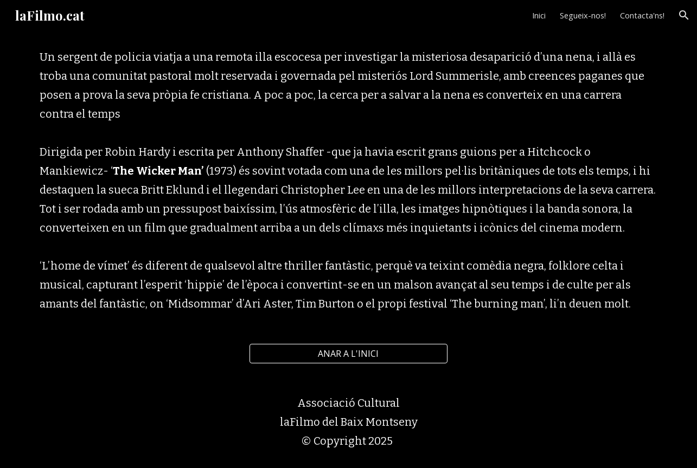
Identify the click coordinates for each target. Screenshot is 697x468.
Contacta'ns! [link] (642, 15)
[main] (348, 180)
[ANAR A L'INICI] (348, 353)
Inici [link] (539, 15)
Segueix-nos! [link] (583, 15)
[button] (684, 15)
